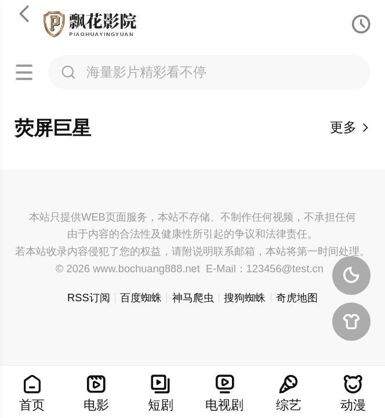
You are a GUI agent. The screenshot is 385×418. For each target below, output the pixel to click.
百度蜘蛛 (141, 297)
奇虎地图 (297, 297)
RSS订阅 (88, 297)
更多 (350, 127)
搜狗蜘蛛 (245, 297)
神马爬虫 (193, 297)
